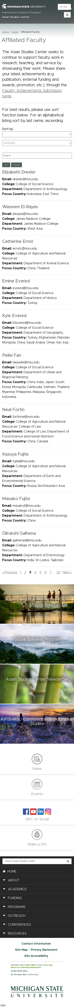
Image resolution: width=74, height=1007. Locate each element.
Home (5, 32)
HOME (10, 871)
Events (37, 794)
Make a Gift (37, 844)
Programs (16, 907)
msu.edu (48, 965)
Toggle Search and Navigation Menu (66, 7)
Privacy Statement (44, 950)
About (15, 32)
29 (58, 572)
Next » (67, 572)
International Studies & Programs (21, 12)
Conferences (19, 924)
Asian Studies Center (15, 17)
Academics (17, 889)
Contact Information (36, 943)
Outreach (16, 915)
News (37, 769)
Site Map (21, 950)
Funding (15, 898)
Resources (17, 933)
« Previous (9, 572)
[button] (37, 604)
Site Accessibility (36, 956)
